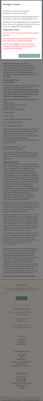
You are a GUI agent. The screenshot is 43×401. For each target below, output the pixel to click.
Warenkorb (21, 342)
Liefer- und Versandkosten (21, 361)
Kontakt (21, 339)
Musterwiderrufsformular (21, 366)
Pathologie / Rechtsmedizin (22, 383)
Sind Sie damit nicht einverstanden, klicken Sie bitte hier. (17, 15)
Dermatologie (22, 379)
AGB (21, 357)
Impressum (21, 355)
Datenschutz (21, 359)
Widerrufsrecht (21, 364)
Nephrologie (21, 381)
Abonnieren (21, 298)
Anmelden (22, 37)
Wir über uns (21, 377)
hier (20, 147)
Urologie (21, 388)
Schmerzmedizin (21, 386)
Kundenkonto (22, 344)
